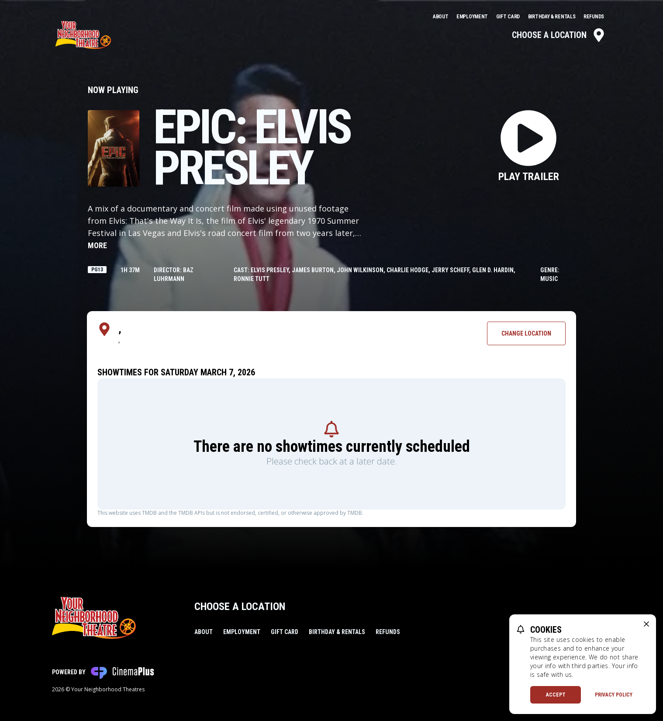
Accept (556, 695)
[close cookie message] (646, 624)
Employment (472, 17)
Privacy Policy (613, 695)
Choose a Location (559, 35)
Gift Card (508, 17)
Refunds (594, 17)
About (441, 17)
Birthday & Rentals (552, 17)
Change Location (526, 333)
